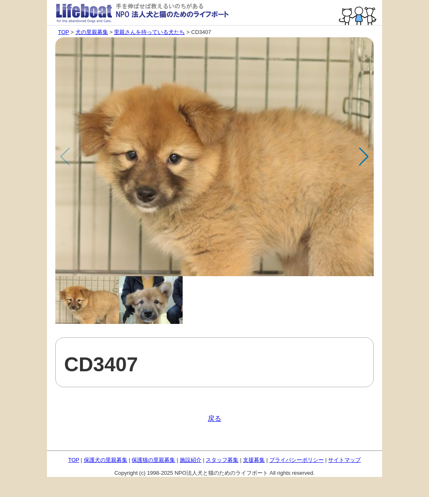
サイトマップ (344, 460)
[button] (364, 157)
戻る (214, 418)
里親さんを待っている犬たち (149, 32)
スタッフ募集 (222, 460)
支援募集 (254, 460)
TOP (63, 32)
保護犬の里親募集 (105, 460)
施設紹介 (191, 460)
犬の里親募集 (91, 32)
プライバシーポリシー (296, 460)
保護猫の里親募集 (153, 460)
